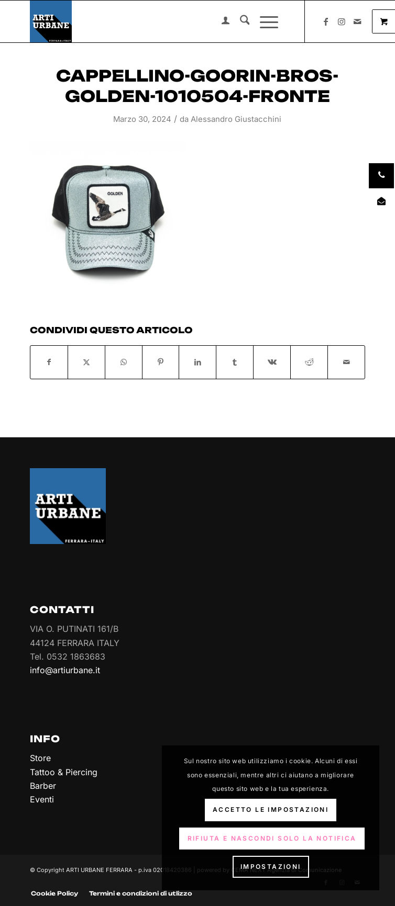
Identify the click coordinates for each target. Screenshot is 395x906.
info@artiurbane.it (65, 670)
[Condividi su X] (86, 362)
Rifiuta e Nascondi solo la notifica (272, 838)
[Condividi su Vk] (272, 362)
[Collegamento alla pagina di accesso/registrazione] (220, 21)
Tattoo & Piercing (63, 772)
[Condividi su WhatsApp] (123, 362)
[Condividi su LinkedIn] (197, 362)
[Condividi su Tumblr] (234, 362)
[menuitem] (220, 21)
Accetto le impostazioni (270, 809)
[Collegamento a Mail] (357, 21)
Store (40, 758)
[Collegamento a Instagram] (341, 21)
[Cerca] (239, 21)
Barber (43, 785)
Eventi (42, 799)
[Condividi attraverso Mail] (346, 362)
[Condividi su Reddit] (309, 362)
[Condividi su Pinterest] (160, 362)
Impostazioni (270, 866)
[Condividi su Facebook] (49, 362)
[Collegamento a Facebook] (326, 21)
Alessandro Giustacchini (236, 119)
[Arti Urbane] (164, 21)
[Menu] (263, 21)
